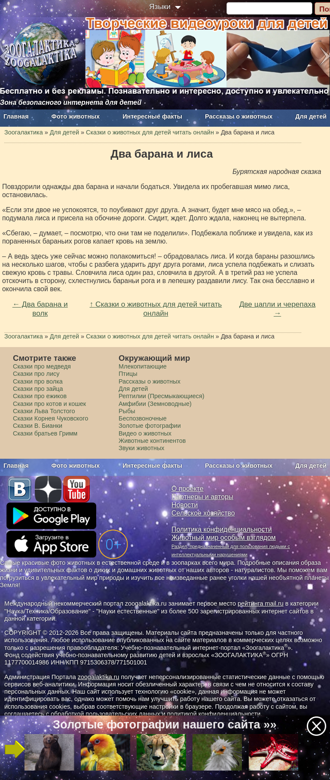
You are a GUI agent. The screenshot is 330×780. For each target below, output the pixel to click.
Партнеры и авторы (202, 496)
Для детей (311, 116)
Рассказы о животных (238, 116)
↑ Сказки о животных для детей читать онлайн (156, 308)
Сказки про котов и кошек (49, 403)
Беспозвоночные (143, 418)
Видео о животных (145, 433)
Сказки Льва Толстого (44, 411)
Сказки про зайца (38, 388)
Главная (16, 116)
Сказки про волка (38, 381)
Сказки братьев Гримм (45, 433)
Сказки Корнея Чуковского (50, 418)
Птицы (128, 373)
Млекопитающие (143, 366)
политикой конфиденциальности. (215, 713)
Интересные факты (152, 116)
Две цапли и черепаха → (277, 308)
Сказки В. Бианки (37, 425)
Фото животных (76, 116)
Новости (184, 505)
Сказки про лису (36, 373)
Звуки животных (141, 448)
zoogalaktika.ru (98, 676)
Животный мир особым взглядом (223, 537)
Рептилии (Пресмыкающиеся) (162, 396)
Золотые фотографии (150, 425)
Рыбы (127, 411)
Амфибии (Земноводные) (155, 403)
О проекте (187, 488)
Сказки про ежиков (40, 396)
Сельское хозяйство (203, 513)
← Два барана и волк (40, 308)
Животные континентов (152, 440)
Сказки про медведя (42, 366)
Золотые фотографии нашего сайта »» (165, 724)
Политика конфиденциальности (221, 529)
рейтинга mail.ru (261, 603)
